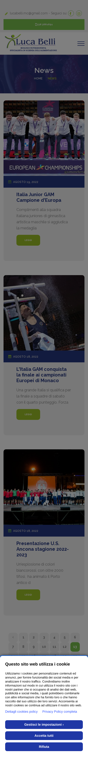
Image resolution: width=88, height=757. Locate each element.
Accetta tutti (44, 735)
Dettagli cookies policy (21, 711)
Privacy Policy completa (59, 711)
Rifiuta (44, 747)
